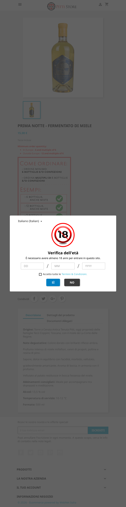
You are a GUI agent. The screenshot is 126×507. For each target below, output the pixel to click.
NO (72, 282)
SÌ (53, 282)
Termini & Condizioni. (74, 274)
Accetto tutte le (63, 274)
